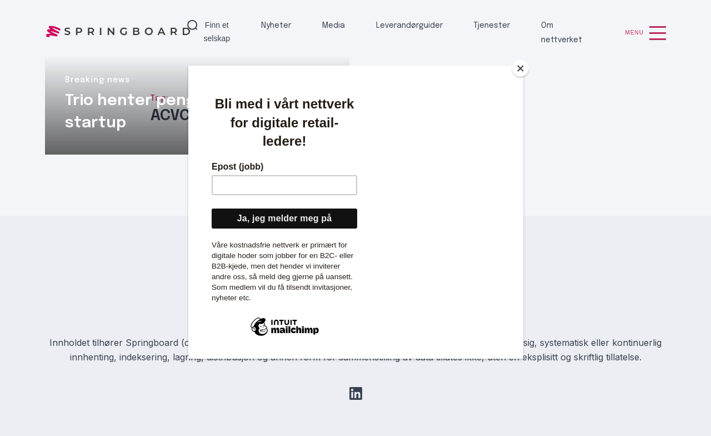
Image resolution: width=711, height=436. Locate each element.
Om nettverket (561, 33)
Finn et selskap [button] (217, 32)
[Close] (520, 68)
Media (333, 25)
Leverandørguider (409, 25)
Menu (645, 33)
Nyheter (276, 25)
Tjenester (492, 25)
